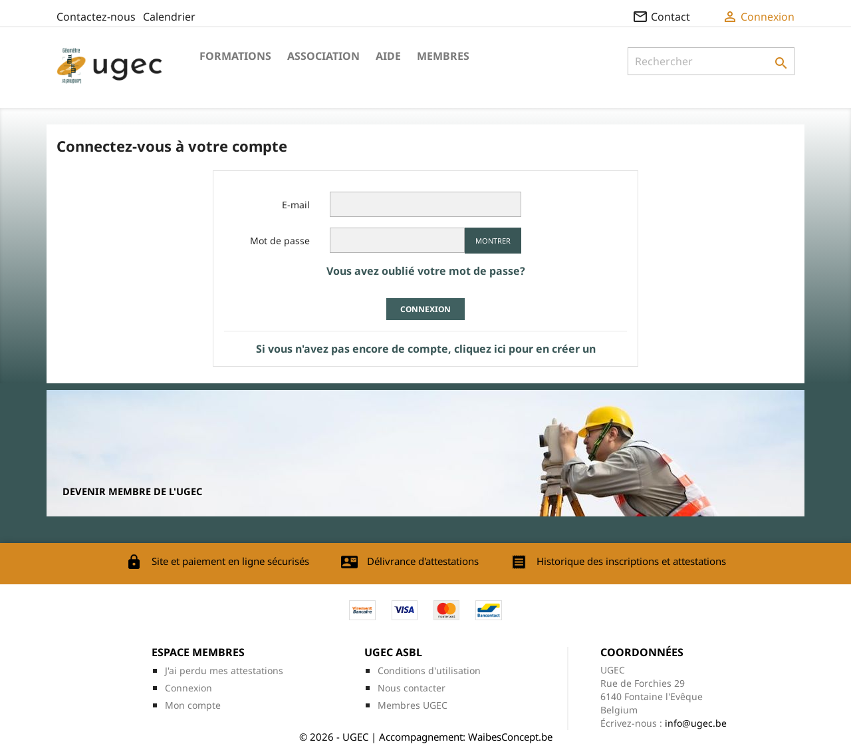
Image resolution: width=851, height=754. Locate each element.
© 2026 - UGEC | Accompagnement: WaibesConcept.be (425, 736)
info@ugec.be (696, 723)
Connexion (425, 309)
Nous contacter (411, 687)
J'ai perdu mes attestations (224, 670)
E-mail (296, 204)
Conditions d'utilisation (429, 670)
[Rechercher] (711, 61)
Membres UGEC (412, 705)
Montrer (493, 241)
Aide (388, 56)
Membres (443, 56)
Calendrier (169, 16)
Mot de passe (280, 240)
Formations (235, 56)
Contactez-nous (96, 16)
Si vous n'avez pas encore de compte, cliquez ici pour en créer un (426, 348)
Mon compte (193, 705)
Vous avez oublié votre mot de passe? (425, 271)
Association (323, 56)
